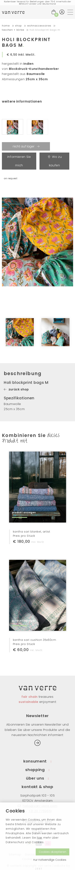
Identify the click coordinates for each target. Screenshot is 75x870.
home (6, 25)
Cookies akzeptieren (52, 852)
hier (39, 838)
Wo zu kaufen (55, 161)
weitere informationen (22, 101)
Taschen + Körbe (13, 30)
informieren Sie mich (19, 161)
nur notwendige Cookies (49, 860)
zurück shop (16, 389)
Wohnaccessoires (39, 25)
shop (18, 25)
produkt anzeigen (24, 512)
